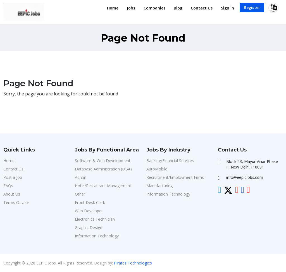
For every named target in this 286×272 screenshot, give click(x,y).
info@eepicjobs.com (244, 177)
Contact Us (202, 8)
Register (252, 7)
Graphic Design (88, 227)
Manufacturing (159, 185)
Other (80, 194)
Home (112, 8)
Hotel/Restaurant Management (103, 185)
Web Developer (89, 210)
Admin (80, 177)
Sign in (227, 8)
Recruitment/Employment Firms (175, 177)
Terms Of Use (16, 202)
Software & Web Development (102, 160)
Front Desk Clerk (90, 202)
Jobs (131, 8)
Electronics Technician (95, 219)
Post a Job (12, 177)
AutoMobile (156, 169)
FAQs (8, 185)
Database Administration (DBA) (103, 169)
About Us (11, 194)
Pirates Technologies (133, 263)
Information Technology (97, 236)
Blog (178, 8)
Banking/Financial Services (170, 160)
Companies (154, 8)
